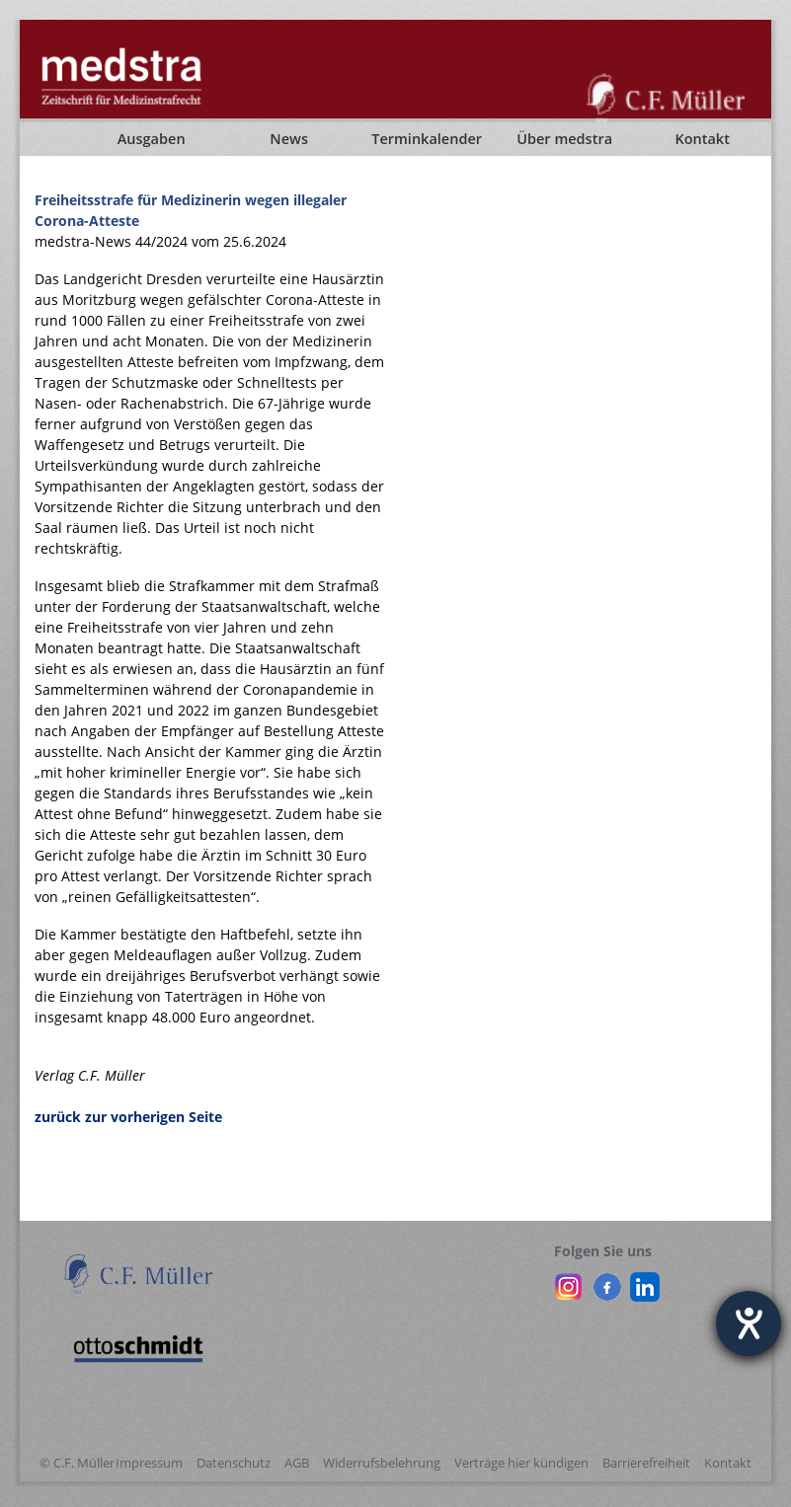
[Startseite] (51, 139)
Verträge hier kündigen (521, 1462)
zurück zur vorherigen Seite (128, 1116)
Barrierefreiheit (646, 1462)
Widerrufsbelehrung (381, 1462)
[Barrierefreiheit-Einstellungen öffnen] (748, 1323)
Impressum (149, 1462)
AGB (296, 1462)
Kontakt (727, 1462)
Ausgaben (152, 138)
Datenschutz (234, 1462)
